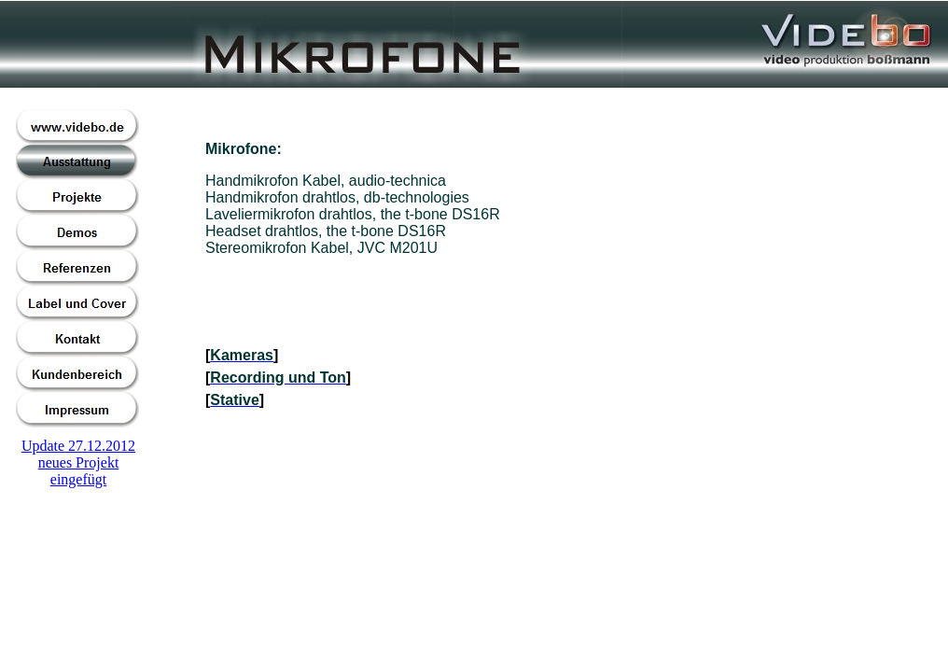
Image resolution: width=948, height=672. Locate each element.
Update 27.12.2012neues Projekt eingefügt (78, 462)
